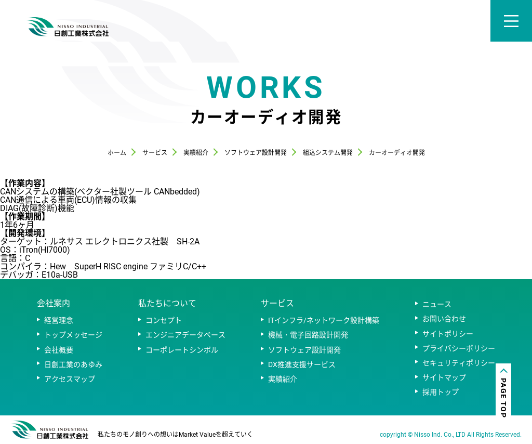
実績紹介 (282, 379)
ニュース (436, 304)
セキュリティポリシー (458, 363)
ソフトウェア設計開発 (304, 350)
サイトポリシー (447, 334)
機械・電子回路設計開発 (308, 335)
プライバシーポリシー (458, 348)
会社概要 (58, 350)
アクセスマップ (69, 379)
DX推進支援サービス (302, 364)
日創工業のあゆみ (73, 364)
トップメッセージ (73, 335)
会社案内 (53, 303)
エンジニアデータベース (185, 335)
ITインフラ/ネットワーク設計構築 (323, 320)
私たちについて (167, 303)
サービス (277, 303)
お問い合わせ (444, 319)
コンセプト (163, 320)
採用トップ (440, 392)
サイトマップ (444, 377)
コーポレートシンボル (181, 350)
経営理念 (58, 320)
